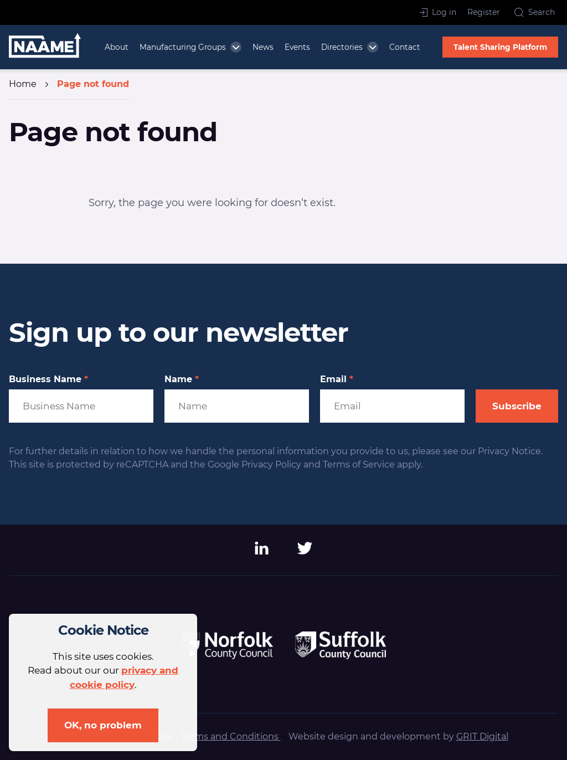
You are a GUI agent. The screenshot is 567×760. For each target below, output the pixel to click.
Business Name (48, 379)
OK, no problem (103, 725)
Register (483, 12)
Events (297, 47)
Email (336, 379)
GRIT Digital (482, 736)
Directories (342, 47)
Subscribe (517, 406)
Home (23, 84)
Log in (438, 12)
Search (534, 12)
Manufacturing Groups (183, 47)
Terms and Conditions (231, 736)
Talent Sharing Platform (500, 47)
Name (181, 379)
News (263, 47)
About (116, 47)
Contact (404, 47)
